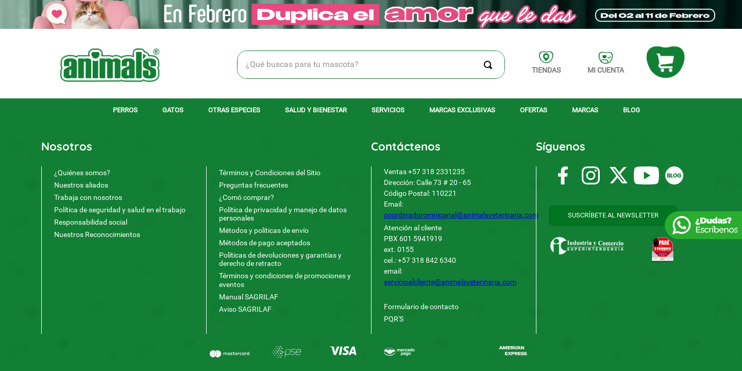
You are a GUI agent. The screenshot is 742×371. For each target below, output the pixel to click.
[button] (613, 215)
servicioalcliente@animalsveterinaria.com (450, 282)
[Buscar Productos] (490, 64)
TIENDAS (546, 70)
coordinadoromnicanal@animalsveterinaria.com (461, 215)
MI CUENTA (605, 70)
